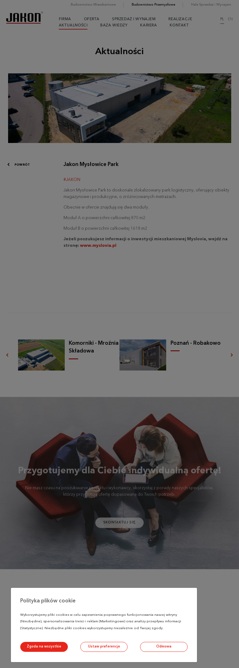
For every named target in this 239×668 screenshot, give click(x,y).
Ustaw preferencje (104, 646)
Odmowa (163, 646)
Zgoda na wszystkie (44, 646)
